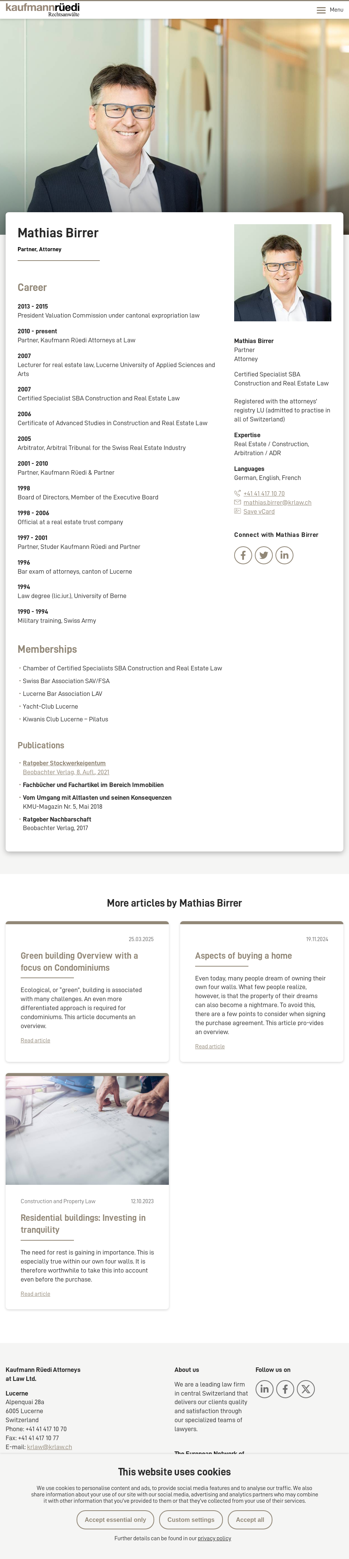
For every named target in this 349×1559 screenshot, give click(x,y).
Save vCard (254, 511)
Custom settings (190, 1520)
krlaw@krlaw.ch (49, 1447)
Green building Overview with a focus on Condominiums (79, 961)
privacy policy (214, 1538)
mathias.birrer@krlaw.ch (272, 502)
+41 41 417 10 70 (259, 493)
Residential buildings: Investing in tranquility (83, 1223)
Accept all (250, 1520)
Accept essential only (115, 1520)
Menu (330, 10)
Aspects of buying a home (243, 955)
